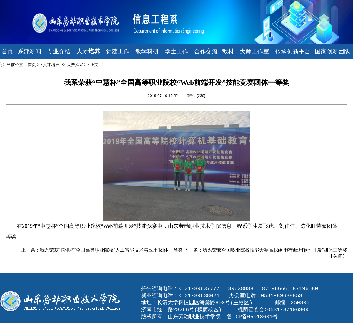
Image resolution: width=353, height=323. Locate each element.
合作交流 (206, 51)
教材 (228, 51)
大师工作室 (254, 51)
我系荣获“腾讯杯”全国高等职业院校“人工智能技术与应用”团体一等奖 (111, 250)
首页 (7, 51)
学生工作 (176, 51)
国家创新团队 (332, 51)
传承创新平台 (292, 51)
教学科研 (147, 51)
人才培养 (88, 51)
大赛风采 (75, 64)
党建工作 (117, 51)
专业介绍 (59, 51)
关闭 (337, 256)
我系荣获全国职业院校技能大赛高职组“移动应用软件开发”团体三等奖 (275, 250)
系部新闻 (29, 51)
